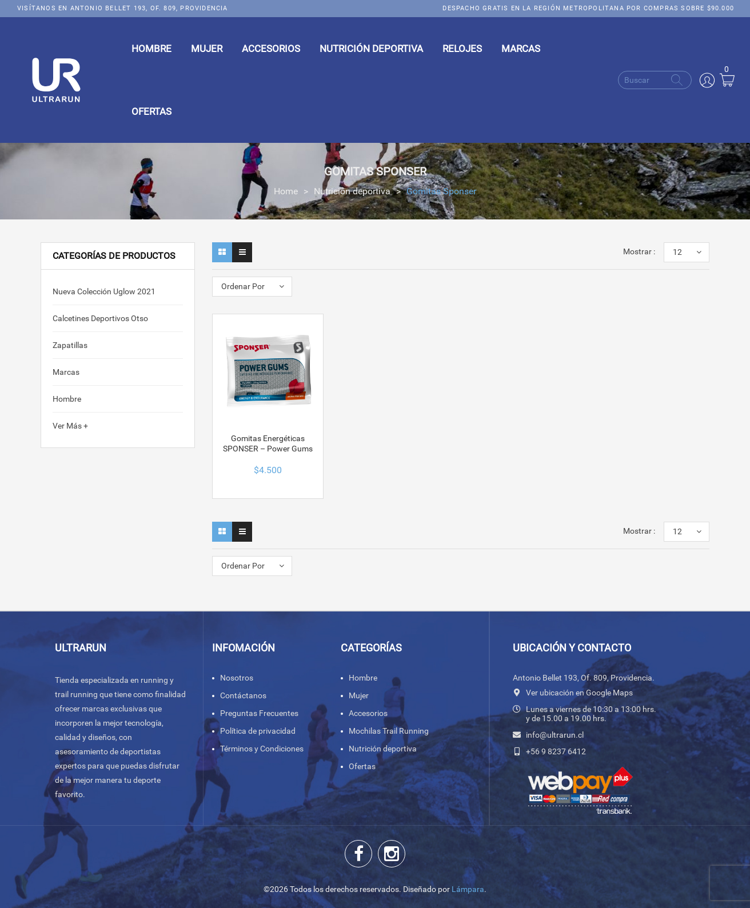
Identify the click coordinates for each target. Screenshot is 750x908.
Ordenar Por (243, 286)
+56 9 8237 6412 (556, 751)
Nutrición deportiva (352, 191)
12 (677, 252)
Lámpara (468, 889)
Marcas (66, 372)
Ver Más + (70, 425)
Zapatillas (70, 345)
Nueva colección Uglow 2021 (104, 291)
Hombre (67, 398)
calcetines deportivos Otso (100, 318)
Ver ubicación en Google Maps (579, 692)
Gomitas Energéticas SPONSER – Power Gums (268, 443)
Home (286, 191)
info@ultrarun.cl (555, 734)
